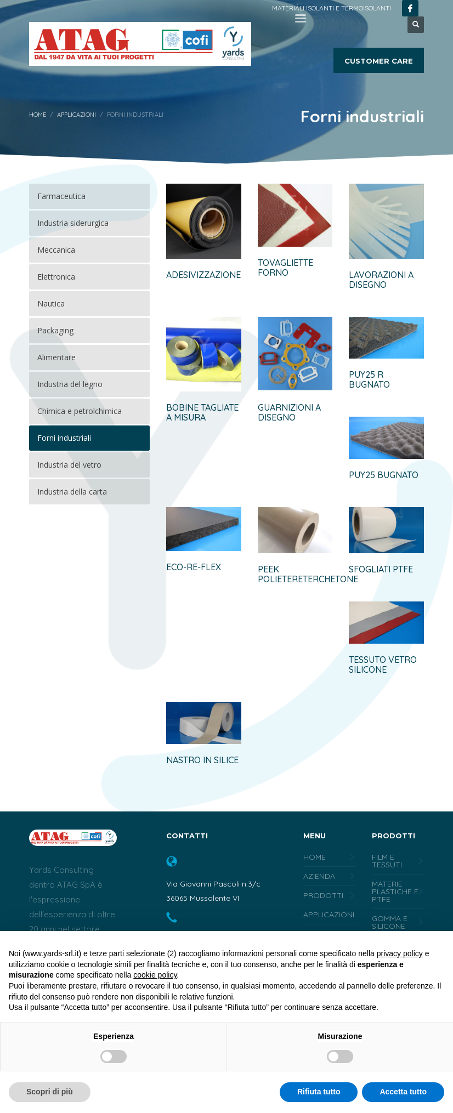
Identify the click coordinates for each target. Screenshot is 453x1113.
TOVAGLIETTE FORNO (285, 267)
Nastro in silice (202, 759)
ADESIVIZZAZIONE (203, 274)
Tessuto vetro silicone (383, 664)
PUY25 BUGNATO (383, 474)
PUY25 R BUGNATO (369, 379)
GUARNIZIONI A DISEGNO (289, 412)
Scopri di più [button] (49, 1091)
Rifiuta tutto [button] (319, 1091)
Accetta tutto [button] (403, 1091)
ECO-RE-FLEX (193, 566)
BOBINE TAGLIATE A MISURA (202, 412)
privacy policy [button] (400, 953)
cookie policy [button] (155, 974)
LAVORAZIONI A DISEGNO (381, 279)
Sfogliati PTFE (381, 569)
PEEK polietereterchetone (308, 574)
